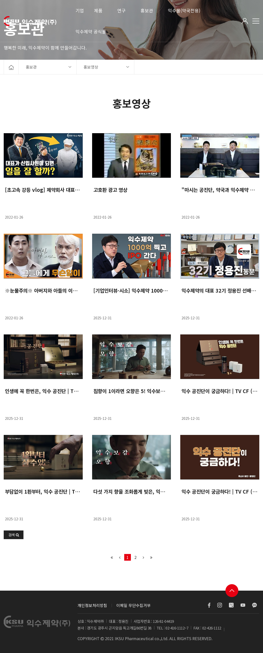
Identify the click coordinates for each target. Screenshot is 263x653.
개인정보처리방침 (92, 605)
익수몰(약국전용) (184, 10)
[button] (13, 534)
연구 (121, 10)
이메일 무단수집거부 (133, 605)
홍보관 (147, 10)
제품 (98, 10)
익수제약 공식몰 (91, 31)
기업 (80, 10)
